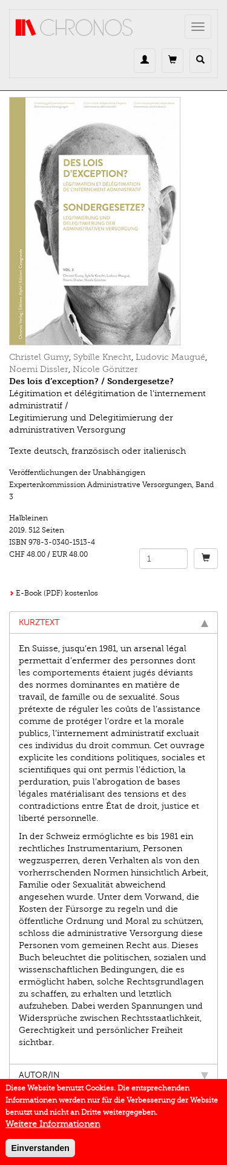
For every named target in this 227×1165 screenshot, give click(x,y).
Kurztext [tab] (113, 622)
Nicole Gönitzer (105, 369)
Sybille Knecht (102, 357)
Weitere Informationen (52, 1127)
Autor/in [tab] (113, 1075)
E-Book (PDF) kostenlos (57, 593)
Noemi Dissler (38, 369)
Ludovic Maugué (170, 357)
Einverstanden (40, 1152)
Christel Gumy (39, 357)
